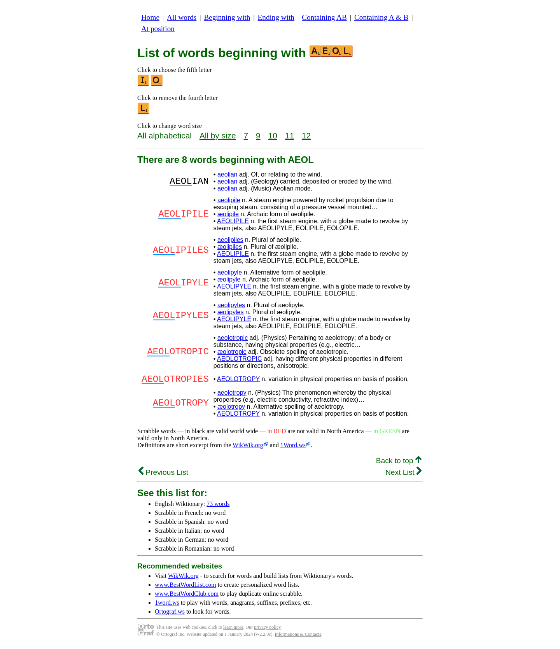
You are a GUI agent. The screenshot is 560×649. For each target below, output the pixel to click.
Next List (403, 475)
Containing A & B (381, 17)
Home (150, 17)
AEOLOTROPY (238, 380)
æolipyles (230, 312)
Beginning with (227, 17)
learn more (233, 629)
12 (306, 135)
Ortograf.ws (170, 614)
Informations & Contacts (298, 636)
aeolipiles (230, 239)
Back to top (399, 463)
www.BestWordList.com (185, 587)
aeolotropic (232, 337)
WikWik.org (248, 447)
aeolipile (228, 200)
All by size (218, 135)
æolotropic (232, 351)
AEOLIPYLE (234, 286)
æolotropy (231, 409)
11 (289, 135)
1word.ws (167, 605)
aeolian (227, 174)
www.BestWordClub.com (187, 596)
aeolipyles (231, 305)
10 (272, 135)
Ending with (276, 17)
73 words (217, 506)
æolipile (228, 214)
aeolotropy (232, 395)
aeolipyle (229, 272)
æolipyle (229, 279)
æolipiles (229, 246)
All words (181, 17)
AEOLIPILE (233, 221)
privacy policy (267, 629)
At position (158, 28)
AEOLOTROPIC (239, 358)
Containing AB (324, 17)
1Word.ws (293, 447)
